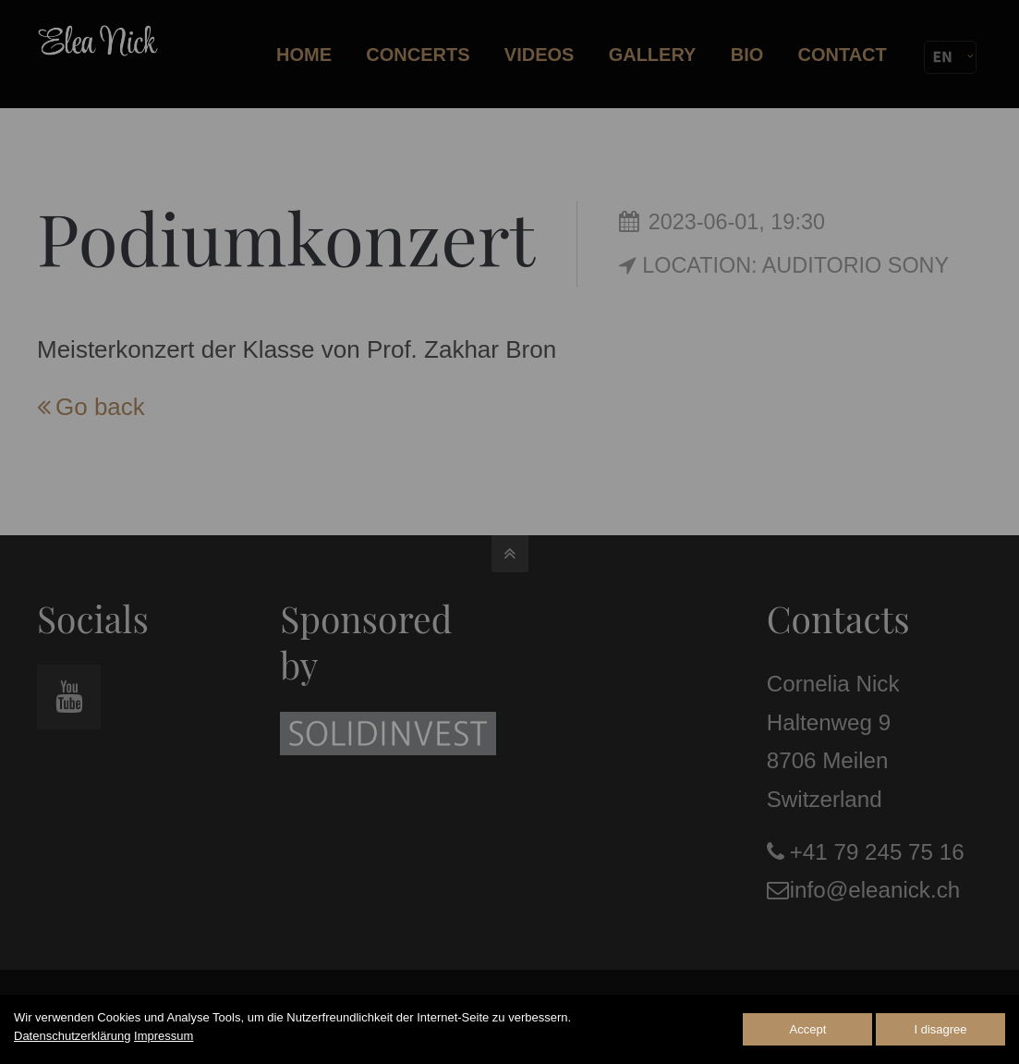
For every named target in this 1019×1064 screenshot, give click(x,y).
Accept (808, 1029)
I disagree (940, 1029)
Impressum (163, 1036)
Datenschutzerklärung (72, 1036)
